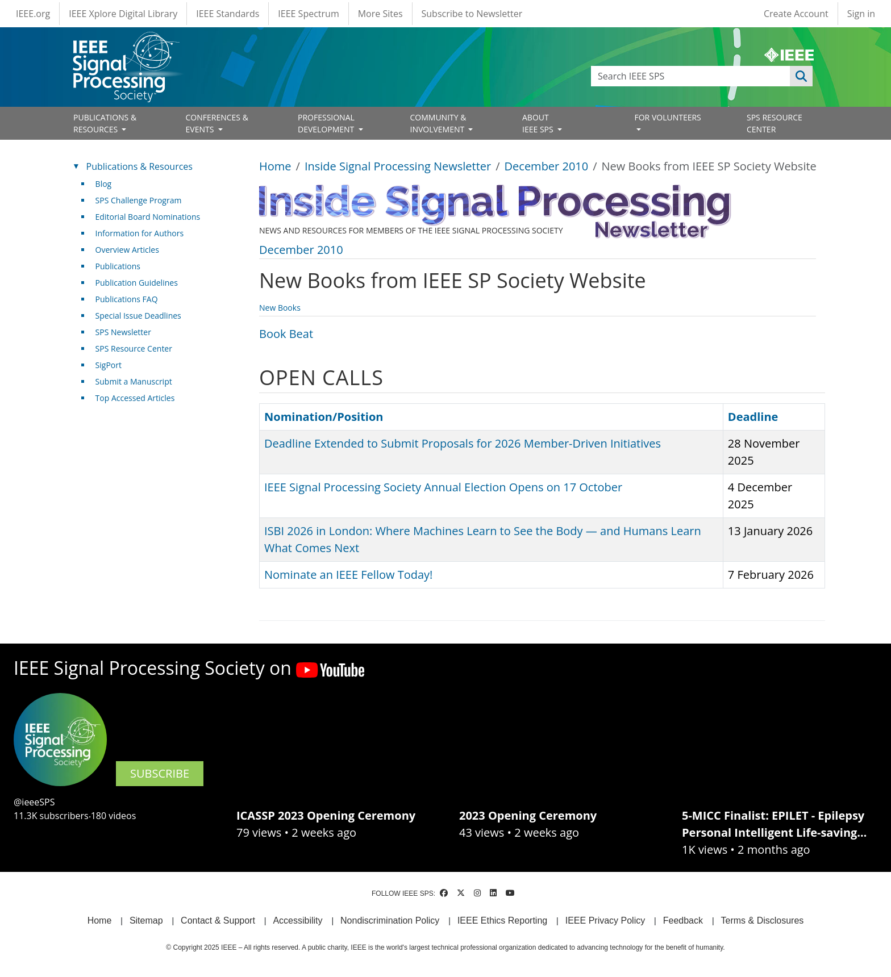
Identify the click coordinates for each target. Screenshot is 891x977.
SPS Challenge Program (138, 200)
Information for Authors (139, 233)
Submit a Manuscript (133, 381)
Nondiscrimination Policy (389, 920)
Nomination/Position (323, 416)
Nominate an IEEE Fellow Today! (348, 574)
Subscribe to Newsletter (472, 13)
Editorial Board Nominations (148, 216)
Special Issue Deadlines (138, 315)
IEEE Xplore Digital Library (123, 13)
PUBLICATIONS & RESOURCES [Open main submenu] (104, 123)
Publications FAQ (126, 299)
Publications (117, 266)
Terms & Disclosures (762, 920)
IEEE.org (33, 13)
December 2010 (547, 166)
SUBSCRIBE (159, 773)
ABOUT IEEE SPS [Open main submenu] (538, 123)
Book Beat (286, 333)
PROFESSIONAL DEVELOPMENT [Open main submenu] (327, 123)
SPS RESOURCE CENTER (774, 123)
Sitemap (146, 920)
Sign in (861, 13)
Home (275, 166)
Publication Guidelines (136, 282)
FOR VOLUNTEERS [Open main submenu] (668, 117)
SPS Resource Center (133, 348)
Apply (801, 76)
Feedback (683, 920)
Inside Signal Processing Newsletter (398, 166)
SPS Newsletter (123, 332)
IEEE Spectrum (308, 13)
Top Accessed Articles (135, 398)
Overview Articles (127, 249)
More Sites (380, 13)
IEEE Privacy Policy (605, 920)
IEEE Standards (227, 13)
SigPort (108, 365)
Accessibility (297, 920)
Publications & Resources (139, 166)
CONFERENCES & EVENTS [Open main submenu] (217, 123)
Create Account (796, 13)
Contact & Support (218, 920)
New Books (280, 307)
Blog (103, 183)
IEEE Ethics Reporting (502, 920)
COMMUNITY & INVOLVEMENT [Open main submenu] (438, 123)
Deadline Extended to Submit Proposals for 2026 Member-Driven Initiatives (462, 443)
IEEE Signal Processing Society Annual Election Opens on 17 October (443, 487)
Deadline (753, 416)
